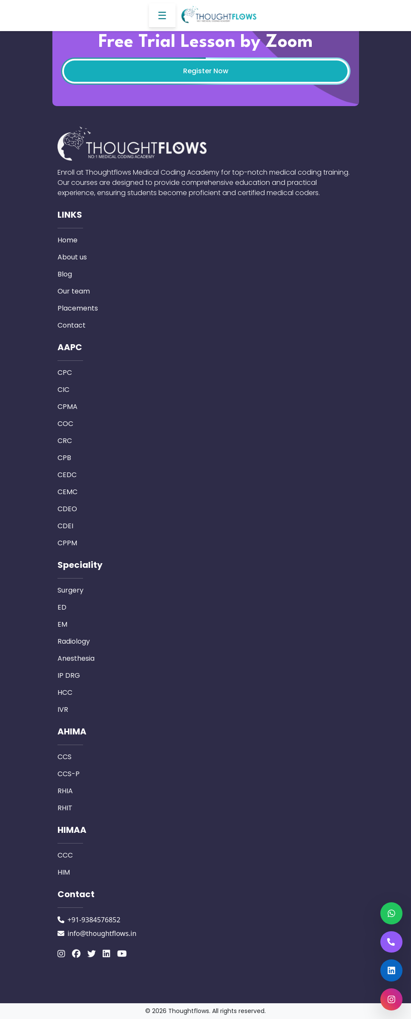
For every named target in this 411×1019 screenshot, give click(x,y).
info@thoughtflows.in (102, 933)
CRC (64, 441)
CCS (64, 757)
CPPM (67, 543)
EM (62, 624)
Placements (77, 308)
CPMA (67, 407)
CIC (63, 389)
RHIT (64, 808)
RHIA (65, 791)
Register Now (205, 71)
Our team (73, 291)
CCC (65, 855)
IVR (62, 709)
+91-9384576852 (94, 919)
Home (67, 240)
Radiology (73, 641)
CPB (64, 458)
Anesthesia (76, 658)
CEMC (67, 492)
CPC (64, 372)
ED (61, 607)
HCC (64, 692)
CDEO (67, 509)
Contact (71, 325)
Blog (64, 274)
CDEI (65, 526)
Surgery (70, 590)
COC (65, 424)
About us (72, 257)
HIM (63, 872)
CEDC (67, 475)
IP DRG (68, 675)
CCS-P (68, 774)
